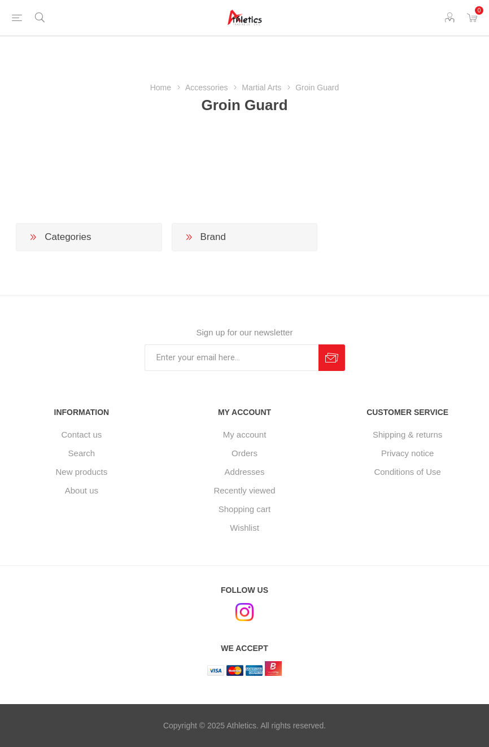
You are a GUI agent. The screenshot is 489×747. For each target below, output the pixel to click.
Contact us (82, 434)
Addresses (245, 472)
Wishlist (244, 527)
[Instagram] (244, 612)
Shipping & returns (407, 434)
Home (160, 87)
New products (82, 472)
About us (81, 490)
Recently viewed (244, 490)
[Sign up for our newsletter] (231, 357)
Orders (244, 453)
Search (81, 453)
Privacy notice (407, 453)
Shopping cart (245, 509)
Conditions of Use (407, 472)
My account (245, 434)
